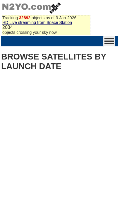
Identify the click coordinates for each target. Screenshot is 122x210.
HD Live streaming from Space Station (37, 22)
